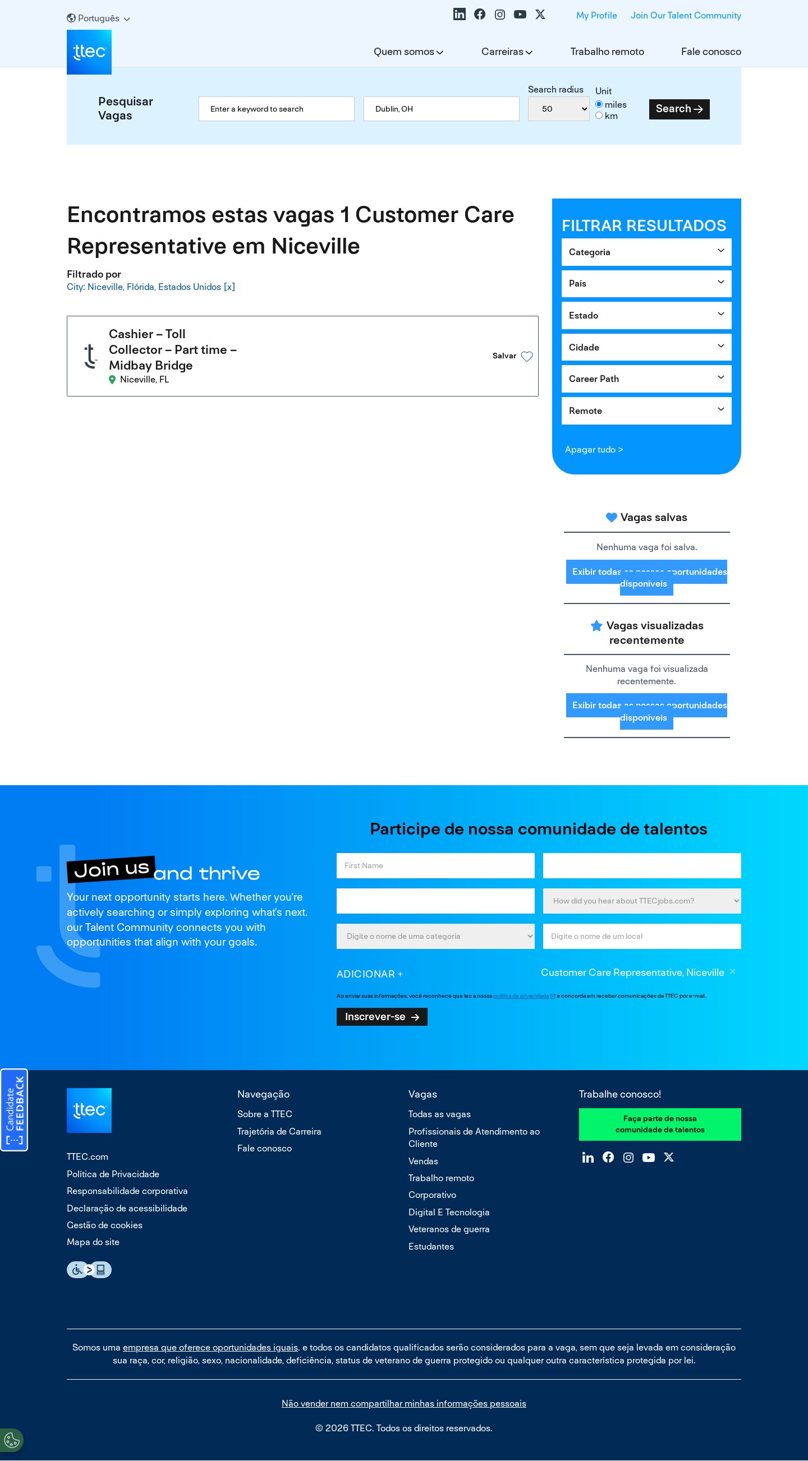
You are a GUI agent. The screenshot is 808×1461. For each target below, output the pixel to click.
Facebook (480, 14)
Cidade (584, 347)
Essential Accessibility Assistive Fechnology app (89, 1269)
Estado (583, 315)
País (577, 283)
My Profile (596, 15)
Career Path (594, 379)
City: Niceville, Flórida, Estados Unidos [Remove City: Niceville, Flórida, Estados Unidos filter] (144, 286)
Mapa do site (93, 1242)
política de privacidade (521, 995)
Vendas (423, 1161)
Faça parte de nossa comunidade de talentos (660, 1124)
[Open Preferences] (12, 1438)
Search (673, 109)
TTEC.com (87, 1157)
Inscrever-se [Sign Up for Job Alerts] (375, 1016)
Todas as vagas (439, 1114)
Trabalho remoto (607, 51)
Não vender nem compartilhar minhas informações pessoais (404, 1403)
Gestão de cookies (105, 1225)
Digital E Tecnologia (449, 1212)
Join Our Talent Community (686, 15)
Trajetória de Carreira (279, 1131)
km (611, 116)
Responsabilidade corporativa (127, 1191)
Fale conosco (711, 51)
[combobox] (442, 108)
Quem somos (404, 51)
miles (616, 104)
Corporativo (432, 1195)
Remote (585, 411)
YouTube (520, 14)
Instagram (500, 14)
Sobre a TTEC (264, 1114)
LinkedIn (459, 14)
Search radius (556, 89)
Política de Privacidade (113, 1174)
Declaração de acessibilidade (127, 1208)
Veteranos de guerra (449, 1229)
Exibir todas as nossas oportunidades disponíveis (649, 577)
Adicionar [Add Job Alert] (366, 973)
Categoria (589, 252)
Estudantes (431, 1246)
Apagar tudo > (594, 449)
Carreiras (502, 51)
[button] (496, 346)
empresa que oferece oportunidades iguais (210, 1347)
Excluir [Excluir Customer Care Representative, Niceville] (732, 973)
